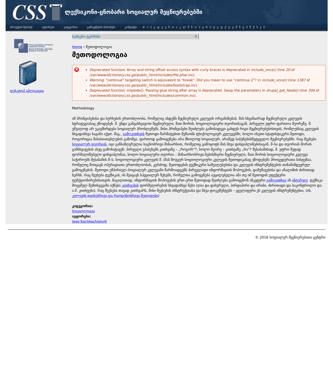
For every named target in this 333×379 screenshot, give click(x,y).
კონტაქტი (131, 27)
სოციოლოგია (83, 211)
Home (77, 47)
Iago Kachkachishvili (89, 221)
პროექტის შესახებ (21, 27)
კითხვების (130, 185)
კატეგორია (71, 27)
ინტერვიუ (300, 180)
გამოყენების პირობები (101, 27)
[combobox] (132, 36)
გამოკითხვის (133, 134)
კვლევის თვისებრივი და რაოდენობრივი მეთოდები (115, 196)
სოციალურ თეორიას (89, 144)
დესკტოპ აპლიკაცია (27, 91)
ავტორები (48, 27)
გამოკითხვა (276, 180)
